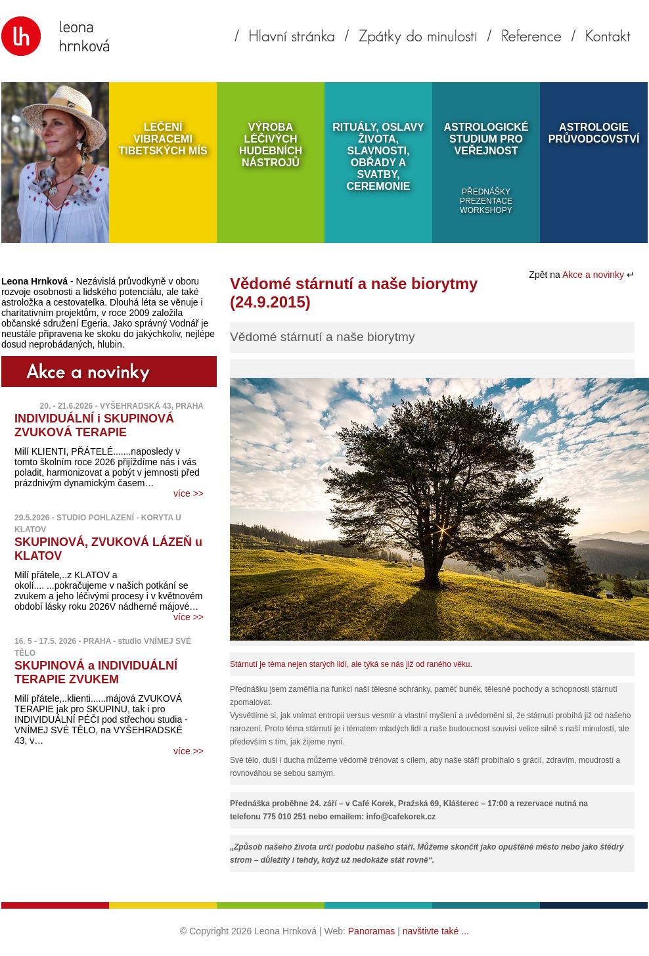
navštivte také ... (436, 931)
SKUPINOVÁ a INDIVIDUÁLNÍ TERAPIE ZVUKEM (95, 672)
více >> (188, 493)
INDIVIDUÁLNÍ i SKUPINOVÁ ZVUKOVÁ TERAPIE (94, 425)
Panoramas (371, 931)
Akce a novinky (594, 274)
